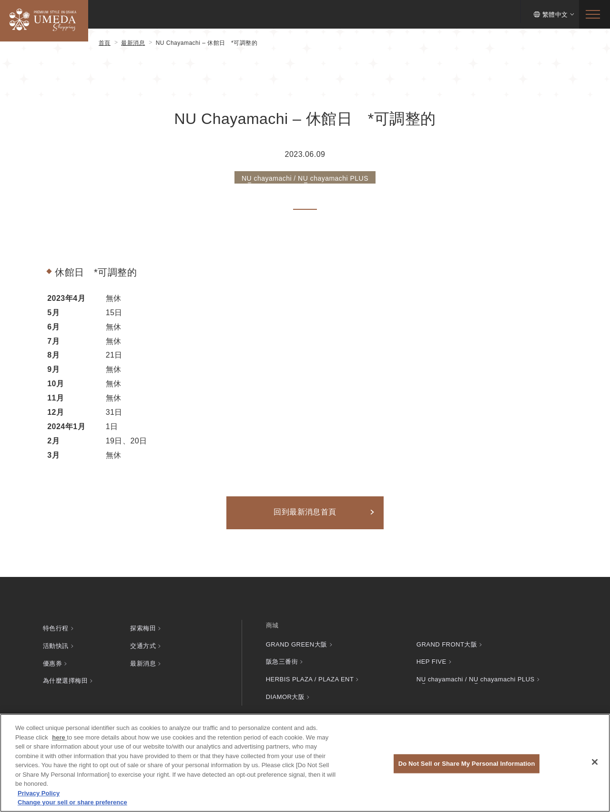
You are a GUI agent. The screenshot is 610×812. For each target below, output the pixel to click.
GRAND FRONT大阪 (447, 644)
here (59, 737)
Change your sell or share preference (72, 802)
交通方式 (143, 644)
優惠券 (52, 660)
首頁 (105, 43)
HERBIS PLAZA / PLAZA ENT (310, 675)
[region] (305, 763)
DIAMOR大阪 (285, 691)
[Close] (594, 761)
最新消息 (133, 43)
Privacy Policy (39, 793)
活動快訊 (56, 644)
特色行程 (56, 628)
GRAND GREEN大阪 (296, 644)
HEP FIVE (432, 660)
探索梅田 (143, 628)
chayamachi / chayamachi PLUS (476, 675)
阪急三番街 (282, 660)
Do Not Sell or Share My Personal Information (466, 763)
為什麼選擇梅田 (65, 675)
